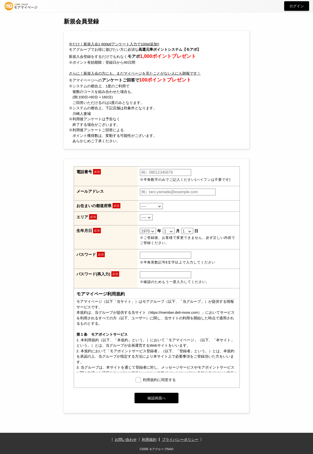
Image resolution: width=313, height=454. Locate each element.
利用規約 (149, 439)
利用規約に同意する (159, 380)
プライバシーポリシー (180, 439)
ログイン (296, 6)
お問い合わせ (126, 439)
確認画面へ (156, 398)
